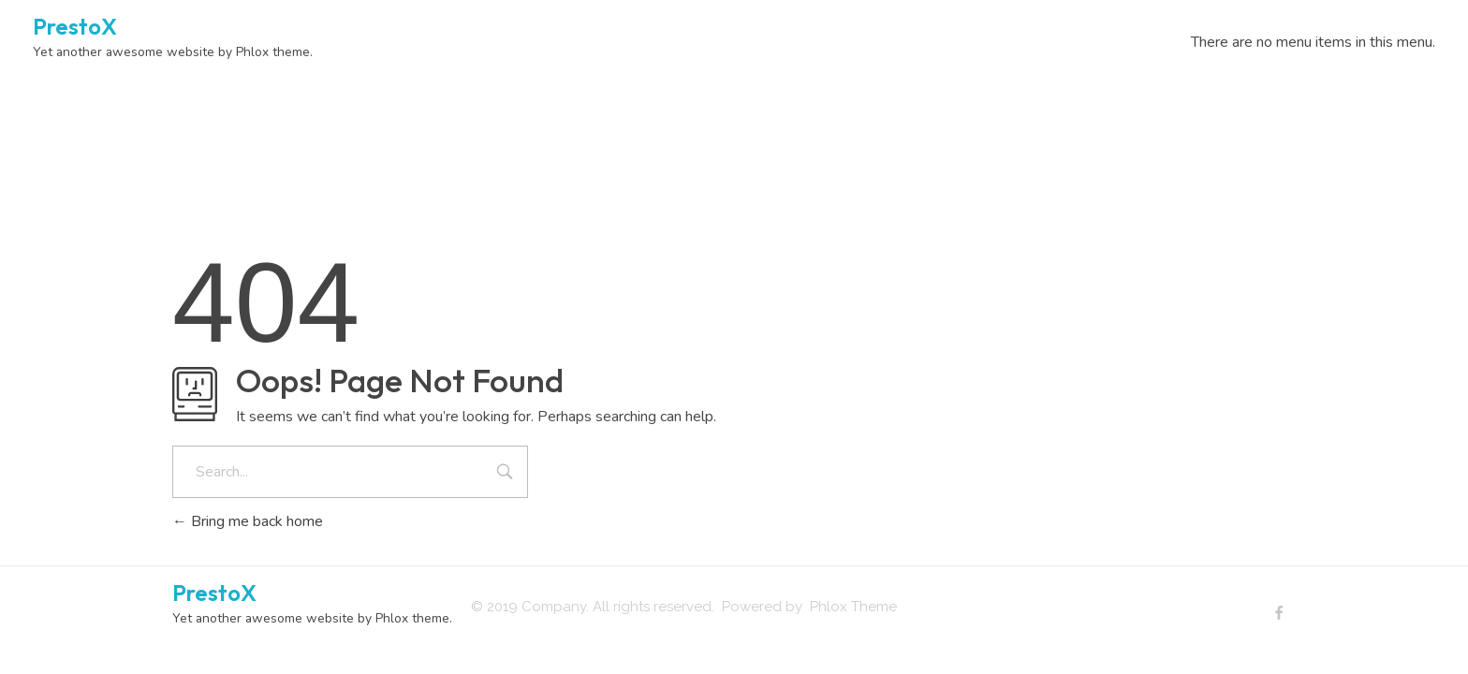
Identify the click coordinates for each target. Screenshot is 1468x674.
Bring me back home (247, 521)
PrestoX (75, 26)
